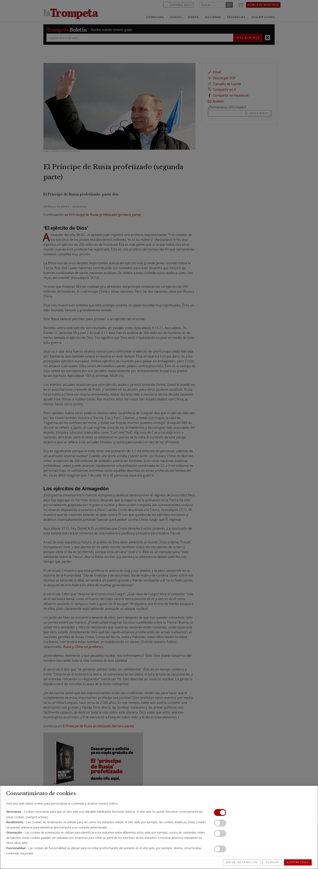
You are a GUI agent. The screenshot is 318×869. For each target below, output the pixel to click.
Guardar (272, 862)
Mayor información (242, 862)
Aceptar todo (298, 862)
